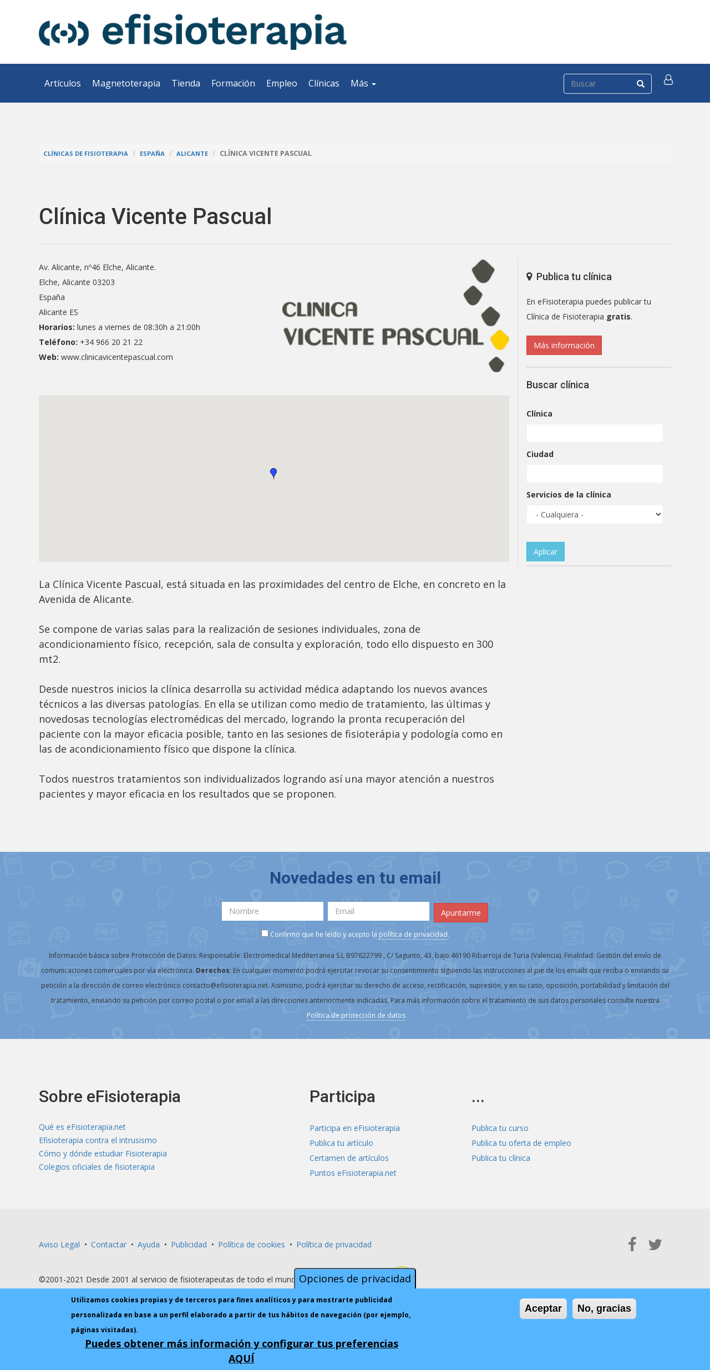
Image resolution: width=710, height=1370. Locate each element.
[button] (669, 83)
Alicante (203, 153)
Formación (233, 83)
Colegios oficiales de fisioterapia (97, 1170)
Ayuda (149, 1241)
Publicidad (189, 1241)
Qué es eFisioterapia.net (82, 1125)
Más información (564, 345)
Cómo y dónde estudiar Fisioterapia (103, 1155)
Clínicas (323, 83)
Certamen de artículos (349, 1155)
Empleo (281, 83)
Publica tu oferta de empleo (521, 1140)
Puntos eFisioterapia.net (353, 1170)
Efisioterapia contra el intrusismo (98, 1140)
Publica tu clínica (500, 1155)
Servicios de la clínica (568, 494)
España (161, 153)
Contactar (108, 1241)
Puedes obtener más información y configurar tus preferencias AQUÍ (241, 1351)
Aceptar (543, 1308)
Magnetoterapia (126, 83)
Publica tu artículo (341, 1140)
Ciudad (540, 454)
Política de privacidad (334, 1241)
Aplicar (545, 551)
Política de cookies (251, 1241)
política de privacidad (413, 931)
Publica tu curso (500, 1125)
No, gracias (604, 1308)
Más (363, 83)
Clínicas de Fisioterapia (89, 153)
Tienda (185, 83)
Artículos (62, 83)
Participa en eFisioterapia (355, 1125)
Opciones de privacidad (355, 1278)
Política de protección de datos (356, 1012)
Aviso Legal (59, 1241)
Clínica (539, 413)
